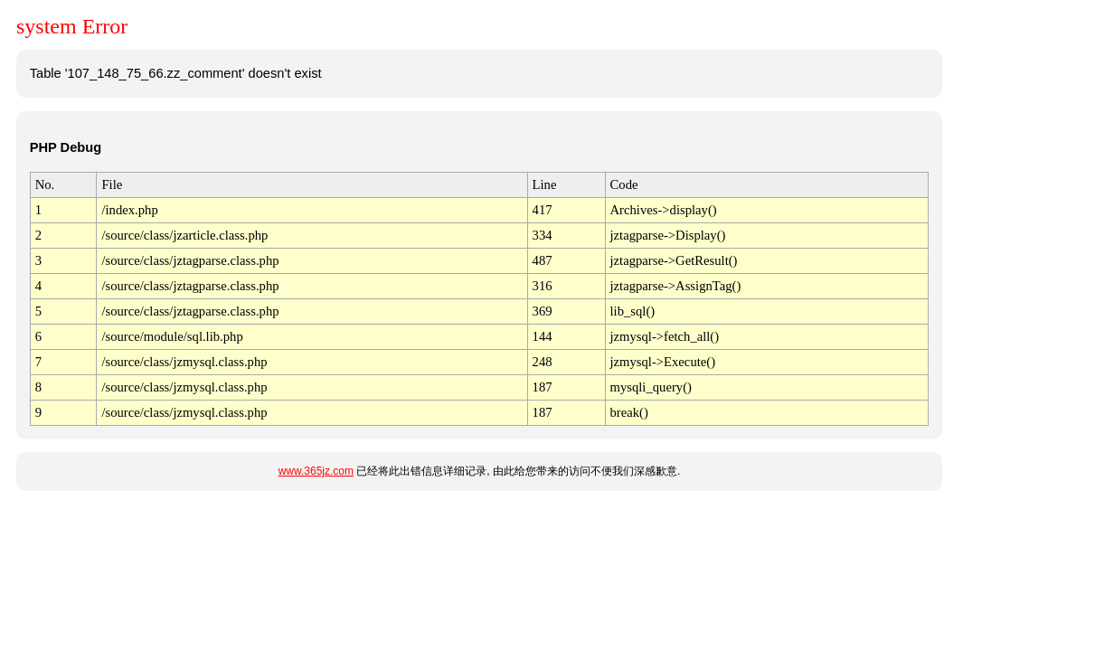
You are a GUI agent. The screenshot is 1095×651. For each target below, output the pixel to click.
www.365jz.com (316, 471)
